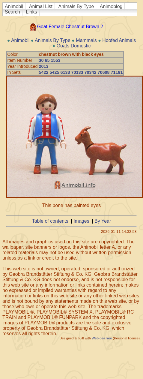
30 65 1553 (49, 60)
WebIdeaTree (102, 338)
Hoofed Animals (119, 40)
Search (12, 11)
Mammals (86, 40)
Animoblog (111, 6)
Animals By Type (76, 6)
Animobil (14, 6)
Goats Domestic (74, 45)
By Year (102, 221)
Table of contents (50, 221)
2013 (43, 66)
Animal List (40, 6)
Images (81, 221)
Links (31, 11)
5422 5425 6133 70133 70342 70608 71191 (81, 72)
